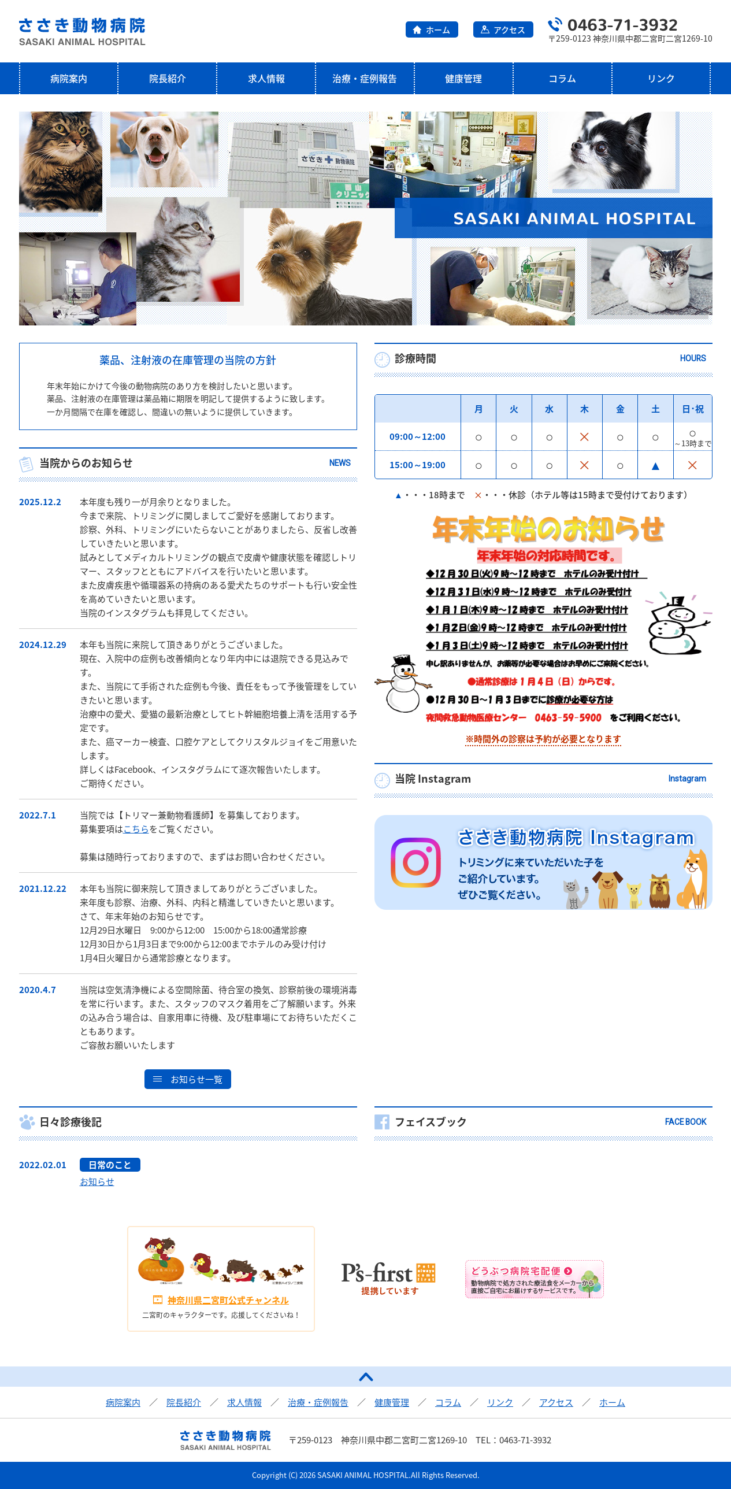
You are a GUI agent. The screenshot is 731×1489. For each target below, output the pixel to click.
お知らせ (97, 1181)
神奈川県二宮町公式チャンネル (228, 1300)
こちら (136, 829)
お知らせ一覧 (196, 1079)
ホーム (438, 29)
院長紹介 (167, 78)
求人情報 (266, 78)
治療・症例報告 (364, 78)
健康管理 (463, 78)
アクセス (509, 29)
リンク (661, 78)
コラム (562, 78)
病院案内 (68, 78)
